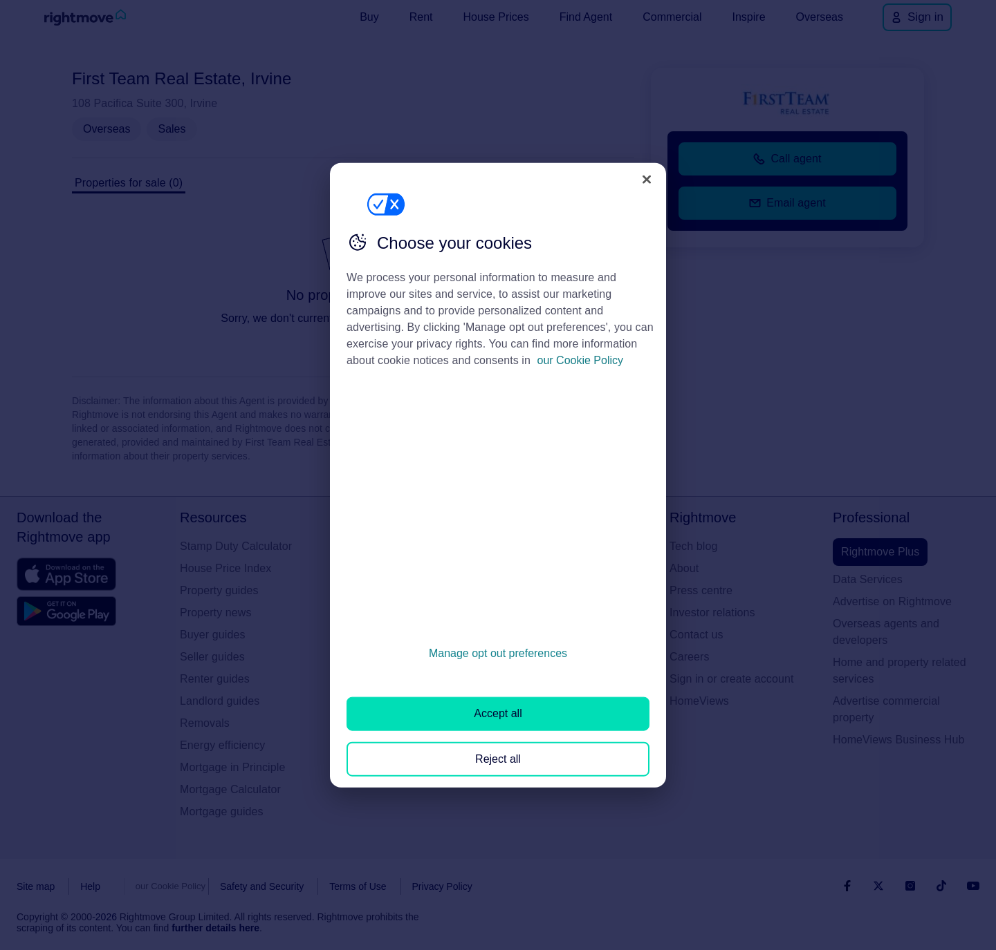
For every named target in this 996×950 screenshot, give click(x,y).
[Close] (646, 179)
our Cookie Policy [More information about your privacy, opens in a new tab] (580, 360)
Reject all (498, 758)
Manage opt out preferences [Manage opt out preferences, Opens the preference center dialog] (498, 653)
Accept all (498, 713)
